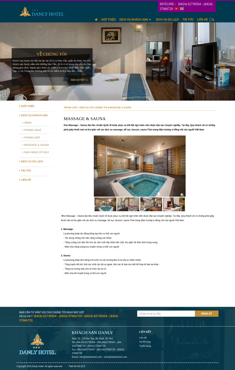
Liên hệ (143, 337)
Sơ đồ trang (145, 341)
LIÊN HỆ (202, 19)
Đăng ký (206, 313)
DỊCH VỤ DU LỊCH (167, 19)
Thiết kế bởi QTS (76, 366)
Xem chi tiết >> (79, 80)
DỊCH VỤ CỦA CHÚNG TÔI (93, 107)
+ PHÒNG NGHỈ (31, 130)
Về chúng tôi (52, 54)
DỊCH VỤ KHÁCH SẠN (134, 19)
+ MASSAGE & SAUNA (35, 144)
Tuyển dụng (145, 345)
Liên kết (145, 332)
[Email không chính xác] (166, 314)
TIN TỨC (188, 19)
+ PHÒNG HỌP (31, 137)
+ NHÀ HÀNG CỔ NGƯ (35, 152)
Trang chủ (70, 107)
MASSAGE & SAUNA (120, 107)
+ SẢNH (26, 122)
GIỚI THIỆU (108, 19)
